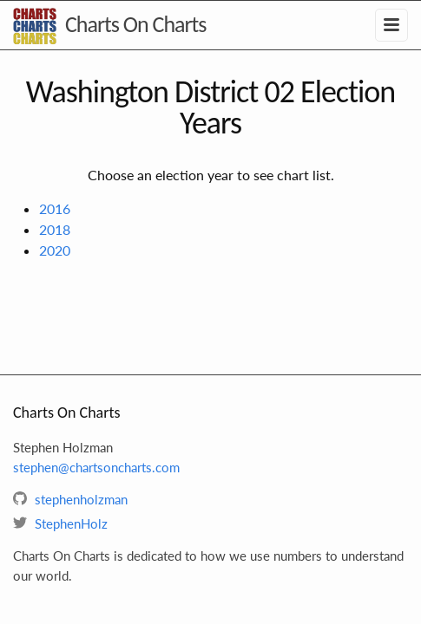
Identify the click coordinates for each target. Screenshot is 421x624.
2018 (54, 229)
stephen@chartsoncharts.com (96, 467)
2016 (54, 208)
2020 (54, 250)
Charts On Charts (135, 24)
